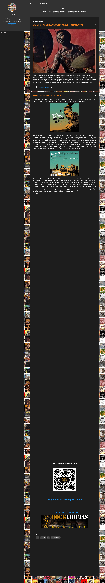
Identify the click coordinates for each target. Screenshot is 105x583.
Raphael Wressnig (55, 537)
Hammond (43, 537)
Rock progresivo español (77, 12)
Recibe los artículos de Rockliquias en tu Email (64, 512)
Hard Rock (46, 12)
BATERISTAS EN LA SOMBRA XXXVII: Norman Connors (60, 24)
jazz (48, 537)
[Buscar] (98, 4)
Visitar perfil (12, 24)
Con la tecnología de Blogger (64, 579)
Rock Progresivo (59, 12)
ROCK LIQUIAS (40, 3)
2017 (37, 537)
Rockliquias (12, 14)
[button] (95, 24)
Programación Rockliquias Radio (64, 499)
